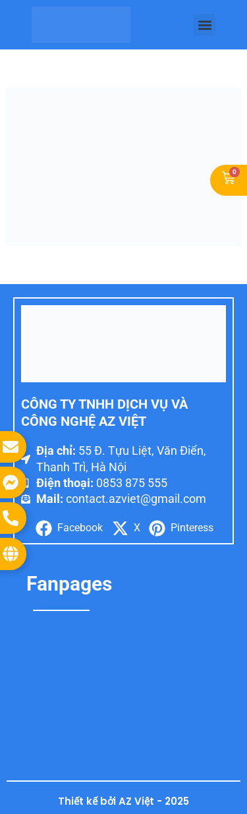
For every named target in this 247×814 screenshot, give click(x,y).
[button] (204, 25)
